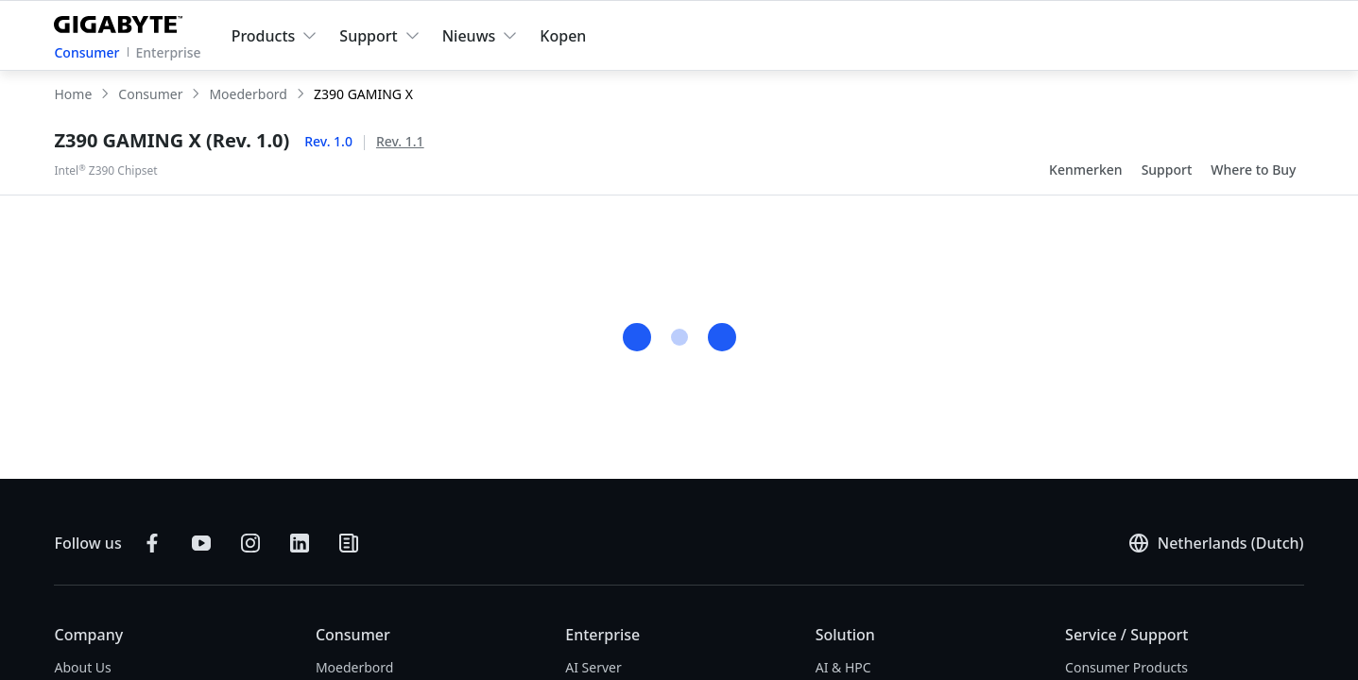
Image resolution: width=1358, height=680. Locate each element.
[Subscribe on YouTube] (201, 543)
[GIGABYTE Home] (122, 20)
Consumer (86, 52)
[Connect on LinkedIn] (299, 543)
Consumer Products (1126, 667)
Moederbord (355, 667)
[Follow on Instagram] (250, 543)
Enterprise (168, 52)
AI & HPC (843, 667)
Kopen (563, 36)
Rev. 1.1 (400, 141)
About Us (82, 667)
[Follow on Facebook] (152, 543)
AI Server (593, 667)
